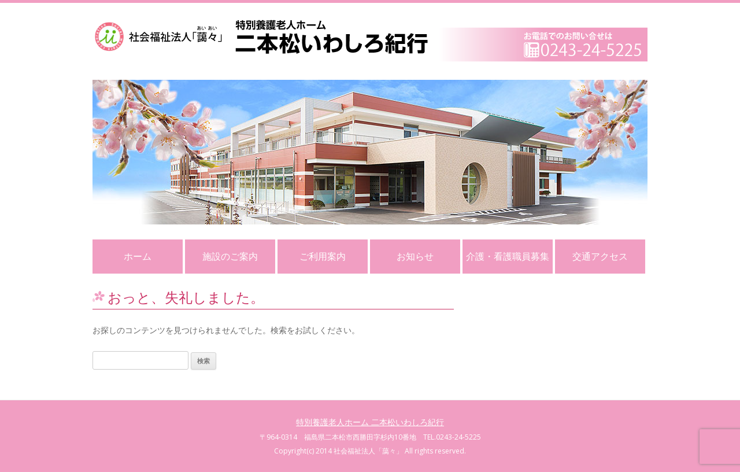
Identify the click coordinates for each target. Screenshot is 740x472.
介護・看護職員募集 (507, 256)
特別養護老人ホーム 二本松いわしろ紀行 (370, 421)
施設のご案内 (230, 256)
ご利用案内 (322, 256)
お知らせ (415, 256)
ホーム (137, 256)
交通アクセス (600, 256)
